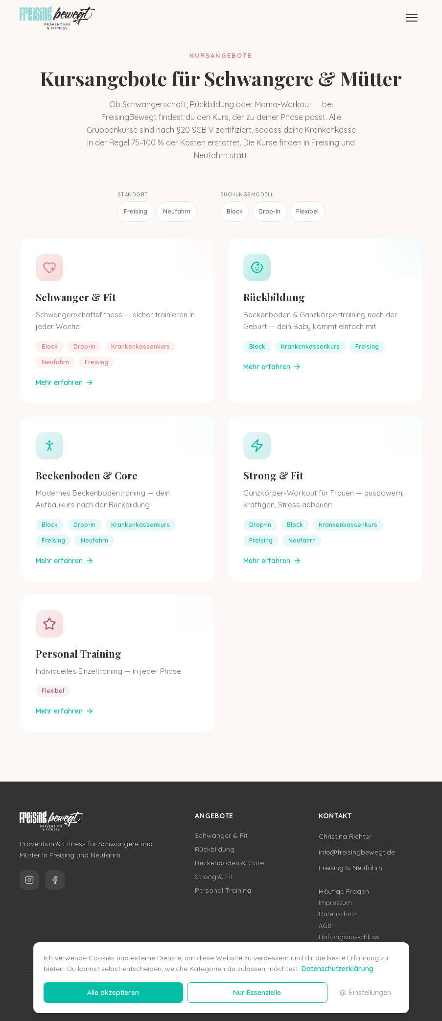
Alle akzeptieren (113, 992)
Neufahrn (176, 211)
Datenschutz (337, 914)
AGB (325, 925)
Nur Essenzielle (257, 992)
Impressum (335, 902)
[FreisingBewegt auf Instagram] (29, 880)
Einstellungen (365, 992)
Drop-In (269, 211)
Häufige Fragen (344, 891)
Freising (135, 211)
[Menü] (411, 17)
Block (235, 211)
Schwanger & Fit (76, 297)
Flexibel (307, 211)
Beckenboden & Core (87, 475)
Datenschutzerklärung (337, 968)
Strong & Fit (273, 475)
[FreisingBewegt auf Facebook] (55, 880)
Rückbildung (274, 297)
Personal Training (78, 653)
